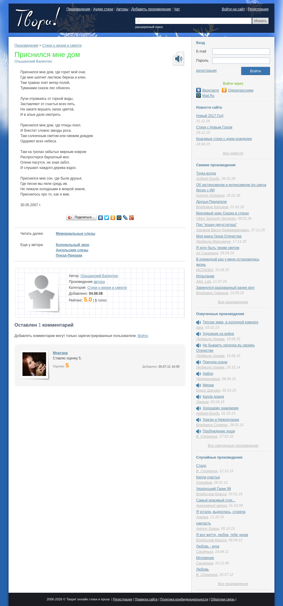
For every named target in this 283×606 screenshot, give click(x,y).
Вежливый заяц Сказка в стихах (222, 213)
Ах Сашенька (207, 253)
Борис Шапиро (208, 390)
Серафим (204, 482)
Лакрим (202, 402)
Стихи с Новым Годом (214, 127)
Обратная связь (223, 599)
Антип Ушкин (207, 529)
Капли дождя (213, 397)
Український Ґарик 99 (213, 489)
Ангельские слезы (72, 250)
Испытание (205, 276)
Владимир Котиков (212, 207)
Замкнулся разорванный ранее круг (225, 288)
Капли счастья (208, 477)
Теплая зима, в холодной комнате (230, 322)
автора (99, 282)
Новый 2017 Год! (210, 116)
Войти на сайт (233, 9)
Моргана (60, 353)
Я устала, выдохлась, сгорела (220, 512)
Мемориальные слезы (75, 234)
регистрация (206, 71)
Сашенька (204, 552)
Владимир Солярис (212, 425)
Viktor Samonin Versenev (216, 218)
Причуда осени (215, 362)
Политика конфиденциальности (184, 599)
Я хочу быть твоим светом (217, 248)
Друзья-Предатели (211, 202)
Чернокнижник (208, 379)
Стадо (201, 466)
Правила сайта (146, 599)
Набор (208, 374)
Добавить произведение (151, 9)
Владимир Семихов (212, 293)
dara (199, 327)
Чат (177, 9)
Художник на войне (218, 334)
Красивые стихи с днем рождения (224, 139)
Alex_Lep (203, 281)
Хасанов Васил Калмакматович (222, 230)
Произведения (78, 9)
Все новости (233, 153)
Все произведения (233, 302)
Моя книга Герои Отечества (218, 236)
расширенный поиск (149, 27)
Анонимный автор (211, 506)
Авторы (122, 9)
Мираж (208, 385)
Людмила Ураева (210, 339)
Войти (143, 336)
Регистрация (258, 9)
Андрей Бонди (207, 179)
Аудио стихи (103, 9)
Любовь (202, 569)
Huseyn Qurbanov (210, 195)
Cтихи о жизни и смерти (62, 45)
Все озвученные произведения (233, 446)
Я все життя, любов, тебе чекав (222, 535)
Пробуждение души (219, 431)
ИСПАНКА (204, 270)
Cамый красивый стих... (215, 500)
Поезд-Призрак (69, 255)
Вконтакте (207, 90)
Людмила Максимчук (213, 242)
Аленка (202, 517)
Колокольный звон (72, 245)
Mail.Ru (205, 96)
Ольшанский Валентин (33, 61)
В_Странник (206, 436)
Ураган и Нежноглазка (221, 420)
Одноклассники (237, 90)
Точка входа (206, 173)
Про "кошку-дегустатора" (216, 225)
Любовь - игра (207, 546)
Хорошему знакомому (221, 408)
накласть (203, 523)
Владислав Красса (211, 494)
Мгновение (205, 558)
